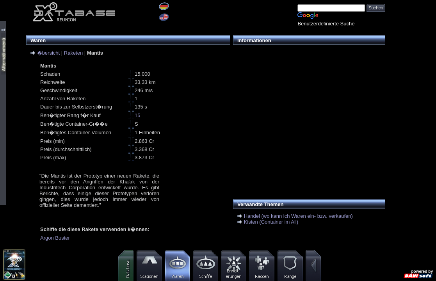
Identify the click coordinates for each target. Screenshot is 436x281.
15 (137, 115)
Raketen (73, 53)
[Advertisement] (307, 103)
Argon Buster (55, 238)
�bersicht (48, 53)
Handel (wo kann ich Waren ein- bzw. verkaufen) (298, 216)
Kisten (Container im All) (271, 222)
